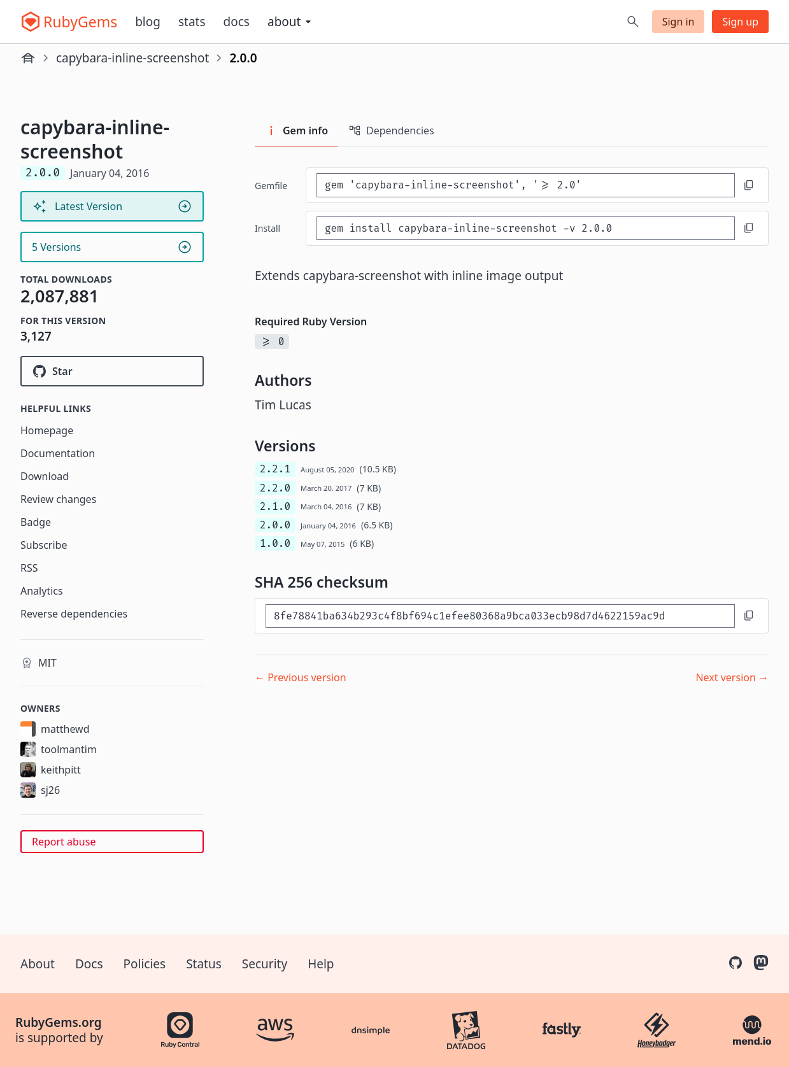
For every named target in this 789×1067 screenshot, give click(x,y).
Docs (237, 21)
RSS (29, 568)
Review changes (58, 499)
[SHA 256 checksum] (500, 616)
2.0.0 (275, 525)
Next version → (732, 677)
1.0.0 (275, 543)
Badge (35, 522)
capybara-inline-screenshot (132, 58)
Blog (147, 21)
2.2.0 (275, 488)
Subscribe (43, 545)
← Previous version (300, 677)
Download (44, 476)
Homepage (46, 430)
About (37, 964)
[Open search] (633, 21)
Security (264, 964)
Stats (192, 21)
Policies (145, 964)
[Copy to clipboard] (749, 185)
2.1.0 (275, 506)
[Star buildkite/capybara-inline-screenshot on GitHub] (112, 371)
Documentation (57, 453)
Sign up (740, 22)
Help (321, 964)
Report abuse (64, 842)
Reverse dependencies (73, 614)
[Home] (28, 58)
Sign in (678, 22)
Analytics (41, 591)
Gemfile (271, 186)
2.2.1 (275, 469)
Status (204, 964)
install (267, 228)
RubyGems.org (58, 1022)
